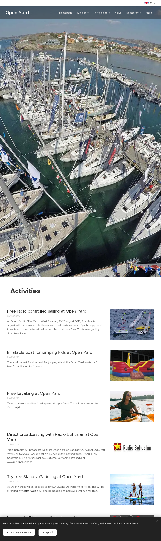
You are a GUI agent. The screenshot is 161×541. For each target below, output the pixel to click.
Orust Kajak (13, 407)
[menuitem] (66, 13)
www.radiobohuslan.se (20, 462)
